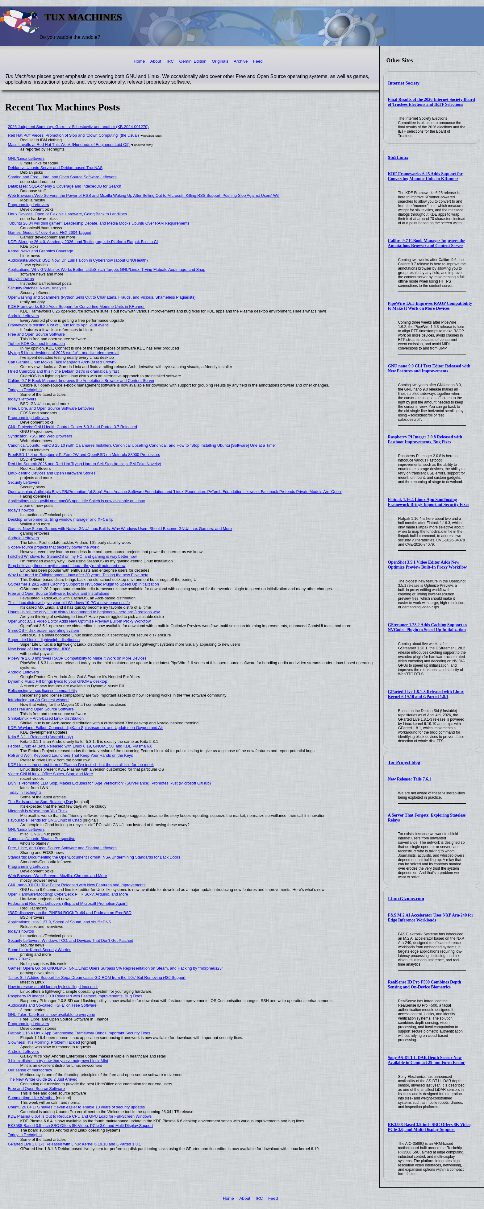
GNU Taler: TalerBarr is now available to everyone (51, 1014)
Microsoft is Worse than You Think (38, 811)
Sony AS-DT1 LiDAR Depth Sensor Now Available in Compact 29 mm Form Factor (426, 1060)
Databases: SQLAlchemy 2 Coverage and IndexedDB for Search (64, 186)
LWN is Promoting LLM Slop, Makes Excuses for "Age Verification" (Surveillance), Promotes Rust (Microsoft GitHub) (109, 783)
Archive (241, 61)
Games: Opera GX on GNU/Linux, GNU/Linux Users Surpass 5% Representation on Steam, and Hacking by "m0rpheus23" (115, 968)
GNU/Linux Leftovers (26, 158)
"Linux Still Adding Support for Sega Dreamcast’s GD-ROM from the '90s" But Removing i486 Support (97, 977)
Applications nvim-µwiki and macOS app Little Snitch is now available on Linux (76, 501)
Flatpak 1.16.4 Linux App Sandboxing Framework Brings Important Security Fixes (428, 502)
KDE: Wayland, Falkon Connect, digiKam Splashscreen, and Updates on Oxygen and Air (85, 727)
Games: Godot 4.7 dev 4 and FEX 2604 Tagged (49, 232)
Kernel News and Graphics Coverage (40, 251)
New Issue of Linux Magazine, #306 (39, 649)
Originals (220, 61)
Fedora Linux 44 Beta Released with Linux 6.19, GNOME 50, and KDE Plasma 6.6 (80, 746)
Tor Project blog (404, 762)
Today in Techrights (25, 389)
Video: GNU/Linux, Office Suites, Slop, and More (50, 774)
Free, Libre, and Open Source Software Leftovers (51, 408)
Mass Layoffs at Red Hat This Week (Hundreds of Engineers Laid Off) (69, 144)
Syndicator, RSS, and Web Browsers (40, 436)
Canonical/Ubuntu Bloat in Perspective (41, 838)
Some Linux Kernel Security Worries (39, 949)
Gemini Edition (192, 61)
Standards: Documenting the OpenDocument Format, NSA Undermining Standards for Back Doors (94, 857)
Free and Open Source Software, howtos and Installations (58, 593)
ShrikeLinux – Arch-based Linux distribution (46, 718)
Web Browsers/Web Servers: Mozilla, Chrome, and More (57, 875)
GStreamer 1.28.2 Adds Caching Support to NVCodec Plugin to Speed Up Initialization (427, 627)
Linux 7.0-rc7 (19, 959)
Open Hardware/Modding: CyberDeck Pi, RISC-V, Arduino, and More (68, 894)
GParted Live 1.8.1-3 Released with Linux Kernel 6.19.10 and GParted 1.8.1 (426, 694)
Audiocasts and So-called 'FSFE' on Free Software (52, 1005)
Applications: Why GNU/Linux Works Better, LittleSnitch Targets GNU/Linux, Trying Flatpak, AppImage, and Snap (107, 269)
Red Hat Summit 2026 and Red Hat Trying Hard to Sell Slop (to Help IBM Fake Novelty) (84, 464)
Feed (258, 61)
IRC (170, 61)
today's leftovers (22, 399)
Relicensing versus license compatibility (42, 690)
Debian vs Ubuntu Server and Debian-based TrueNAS (55, 167)
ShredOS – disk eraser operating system (43, 630)
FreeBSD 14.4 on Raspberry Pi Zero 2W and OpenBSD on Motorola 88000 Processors (84, 454)
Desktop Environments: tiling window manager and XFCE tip (61, 519)
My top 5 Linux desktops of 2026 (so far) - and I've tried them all (63, 352)
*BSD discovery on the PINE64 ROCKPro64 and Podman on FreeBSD (69, 912)
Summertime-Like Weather (31, 1097)
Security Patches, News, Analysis (37, 288)
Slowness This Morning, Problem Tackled (44, 1042)
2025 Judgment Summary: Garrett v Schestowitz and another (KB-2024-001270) (78, 126)
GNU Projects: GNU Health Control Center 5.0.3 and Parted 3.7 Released (72, 426)
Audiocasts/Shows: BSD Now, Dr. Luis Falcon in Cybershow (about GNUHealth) (78, 260)
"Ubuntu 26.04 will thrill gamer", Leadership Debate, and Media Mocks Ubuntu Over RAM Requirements (99, 223)
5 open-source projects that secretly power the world (54, 547)
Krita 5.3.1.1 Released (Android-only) (40, 737)
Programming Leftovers (28, 204)
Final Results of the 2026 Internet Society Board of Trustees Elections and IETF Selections (431, 102)
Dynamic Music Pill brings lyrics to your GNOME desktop (57, 681)
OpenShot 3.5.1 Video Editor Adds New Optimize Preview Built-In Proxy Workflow (427, 564)
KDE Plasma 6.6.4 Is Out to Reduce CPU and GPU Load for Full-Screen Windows (80, 1116)
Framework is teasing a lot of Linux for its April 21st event (58, 325)
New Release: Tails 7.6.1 (409, 779)
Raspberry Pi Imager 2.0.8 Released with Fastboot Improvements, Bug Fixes (425, 439)
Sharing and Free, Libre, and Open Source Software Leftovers (62, 177)
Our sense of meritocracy (30, 1070)
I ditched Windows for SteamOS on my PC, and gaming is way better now (72, 556)
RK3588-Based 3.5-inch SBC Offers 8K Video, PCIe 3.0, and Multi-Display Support (430, 1127)
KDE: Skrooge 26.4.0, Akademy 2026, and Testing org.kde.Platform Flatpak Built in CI (83, 241)
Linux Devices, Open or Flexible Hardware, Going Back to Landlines (67, 214)
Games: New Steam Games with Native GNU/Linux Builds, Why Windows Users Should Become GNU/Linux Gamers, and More (120, 528)
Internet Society (403, 83)
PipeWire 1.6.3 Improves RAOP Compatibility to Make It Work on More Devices (430, 306)
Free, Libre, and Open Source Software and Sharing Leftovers (62, 848)
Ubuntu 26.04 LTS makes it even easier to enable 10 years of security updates (76, 1107)
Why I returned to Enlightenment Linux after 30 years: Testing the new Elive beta (78, 575)
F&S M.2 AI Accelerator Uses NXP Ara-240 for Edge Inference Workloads (430, 917)
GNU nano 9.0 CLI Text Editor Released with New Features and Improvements (429, 368)
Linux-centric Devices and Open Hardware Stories (52, 473)
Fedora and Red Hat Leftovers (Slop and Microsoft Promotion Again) (68, 903)
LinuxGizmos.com (406, 898)
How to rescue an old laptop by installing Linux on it (53, 986)
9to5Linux (398, 157)
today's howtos (21, 278)
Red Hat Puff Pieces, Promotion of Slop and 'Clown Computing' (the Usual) (73, 135)
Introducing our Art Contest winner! (38, 700)
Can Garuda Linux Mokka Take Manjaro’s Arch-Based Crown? (62, 362)
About (155, 61)
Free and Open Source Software (36, 334)
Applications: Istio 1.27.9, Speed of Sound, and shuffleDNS (59, 922)
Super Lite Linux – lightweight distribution (44, 639)
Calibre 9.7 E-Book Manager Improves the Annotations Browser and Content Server (426, 243)
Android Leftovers (23, 315)
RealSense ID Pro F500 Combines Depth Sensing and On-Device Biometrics (424, 984)
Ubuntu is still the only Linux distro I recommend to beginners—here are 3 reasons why (84, 612)
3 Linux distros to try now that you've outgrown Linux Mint (58, 1060)
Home (139, 61)
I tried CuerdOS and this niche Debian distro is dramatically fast (63, 371)
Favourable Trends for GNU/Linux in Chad (45, 820)
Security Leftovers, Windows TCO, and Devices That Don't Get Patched (70, 940)
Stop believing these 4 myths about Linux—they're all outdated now (67, 565)
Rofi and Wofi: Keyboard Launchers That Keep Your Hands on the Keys (70, 755)
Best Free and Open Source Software (41, 709)
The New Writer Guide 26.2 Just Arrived (42, 1079)
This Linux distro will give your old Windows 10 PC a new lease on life (69, 602)
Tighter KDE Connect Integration (36, 343)
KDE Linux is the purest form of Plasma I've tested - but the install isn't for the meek (81, 764)
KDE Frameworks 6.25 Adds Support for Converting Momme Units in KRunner (425, 176)
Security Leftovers (24, 482)
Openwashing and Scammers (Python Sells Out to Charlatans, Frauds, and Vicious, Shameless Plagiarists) (102, 297)
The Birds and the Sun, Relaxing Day (40, 801)
